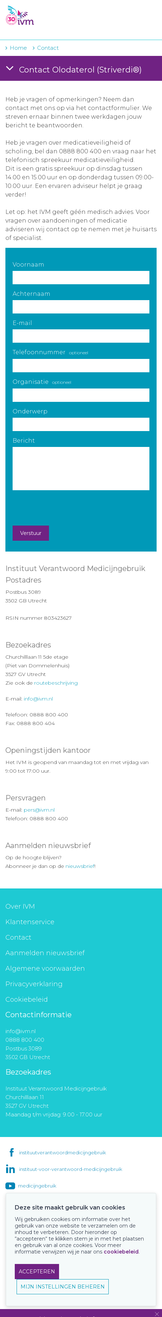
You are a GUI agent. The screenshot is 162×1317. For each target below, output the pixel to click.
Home (18, 47)
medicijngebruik (37, 1186)
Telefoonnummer (50, 352)
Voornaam (28, 264)
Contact (18, 937)
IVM (49, 16)
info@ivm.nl (38, 698)
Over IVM (20, 906)
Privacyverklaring (34, 984)
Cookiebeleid (26, 1000)
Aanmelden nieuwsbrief (45, 953)
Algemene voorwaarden (45, 969)
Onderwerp (30, 411)
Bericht (24, 440)
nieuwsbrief (80, 866)
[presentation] (67, 508)
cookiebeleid (121, 1251)
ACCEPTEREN (37, 1271)
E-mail (22, 323)
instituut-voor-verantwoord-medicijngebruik (70, 1169)
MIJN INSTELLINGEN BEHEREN (63, 1286)
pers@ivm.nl (39, 810)
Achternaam (31, 293)
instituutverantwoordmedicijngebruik (62, 1152)
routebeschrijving (56, 683)
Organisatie (42, 381)
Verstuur (30, 533)
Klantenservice (29, 922)
